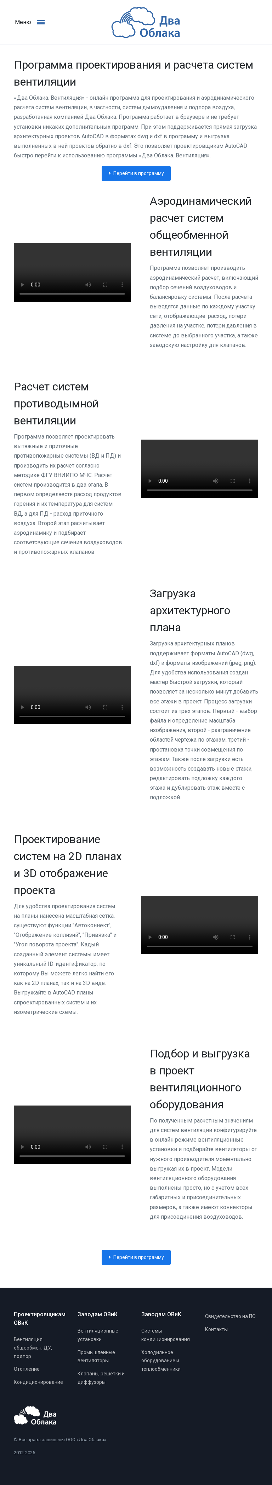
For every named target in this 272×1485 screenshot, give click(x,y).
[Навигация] (44, 22)
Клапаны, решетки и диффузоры (101, 1378)
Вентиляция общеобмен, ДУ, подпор (33, 1347)
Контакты (216, 1329)
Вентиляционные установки (98, 1335)
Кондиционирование (38, 1382)
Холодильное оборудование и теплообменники (161, 1361)
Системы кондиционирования (165, 1335)
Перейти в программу (136, 173)
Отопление (27, 1369)
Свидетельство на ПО (230, 1316)
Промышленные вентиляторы (96, 1357)
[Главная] (136, 22)
